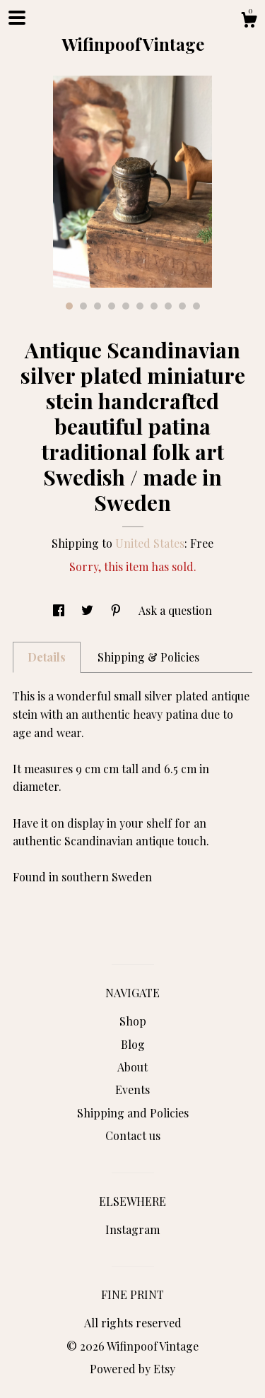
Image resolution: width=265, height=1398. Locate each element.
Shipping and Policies (133, 1112)
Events (132, 1089)
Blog (133, 1044)
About (132, 1066)
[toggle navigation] (16, 18)
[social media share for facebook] (60, 610)
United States (149, 543)
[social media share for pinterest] (117, 610)
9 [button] (182, 306)
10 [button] (196, 306)
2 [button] (83, 306)
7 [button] (154, 306)
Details (47, 657)
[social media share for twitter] (88, 610)
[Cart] (249, 22)
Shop (132, 1021)
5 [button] (125, 306)
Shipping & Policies (148, 657)
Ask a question (175, 610)
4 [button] (111, 306)
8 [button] (168, 306)
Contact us (132, 1135)
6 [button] (139, 306)
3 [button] (97, 306)
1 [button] (69, 306)
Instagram (132, 1229)
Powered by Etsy (132, 1368)
